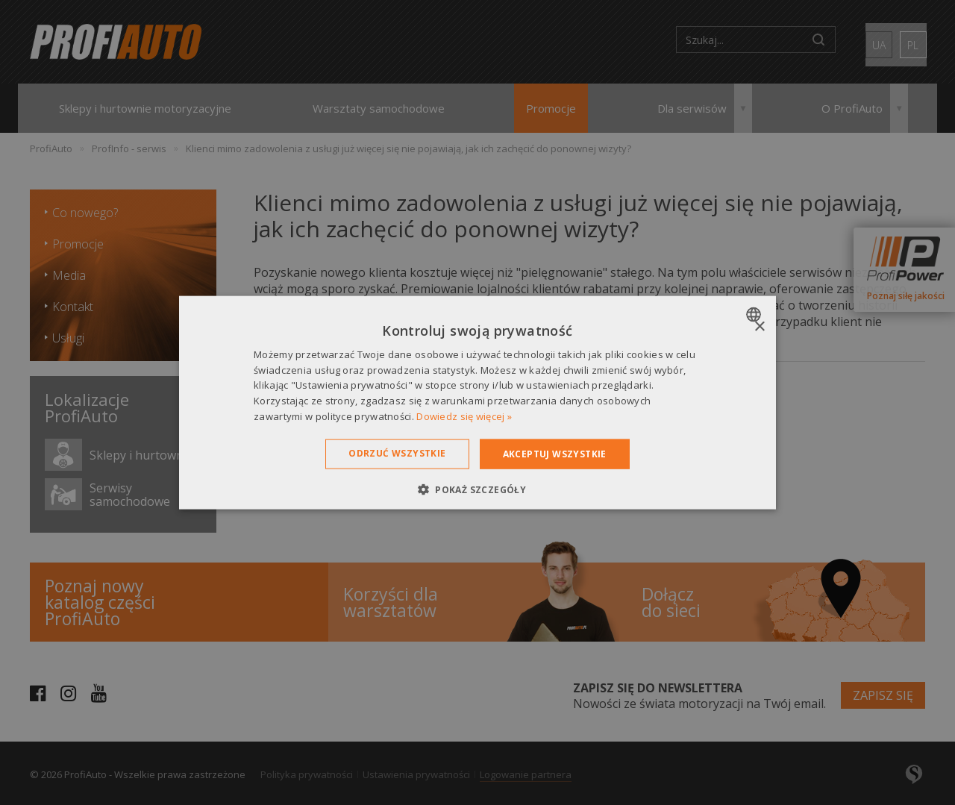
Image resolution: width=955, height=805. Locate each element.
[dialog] (477, 402)
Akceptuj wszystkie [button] (555, 453)
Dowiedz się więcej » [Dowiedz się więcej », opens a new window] (464, 416)
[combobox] (755, 314)
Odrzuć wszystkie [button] (396, 452)
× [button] (759, 326)
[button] (477, 489)
